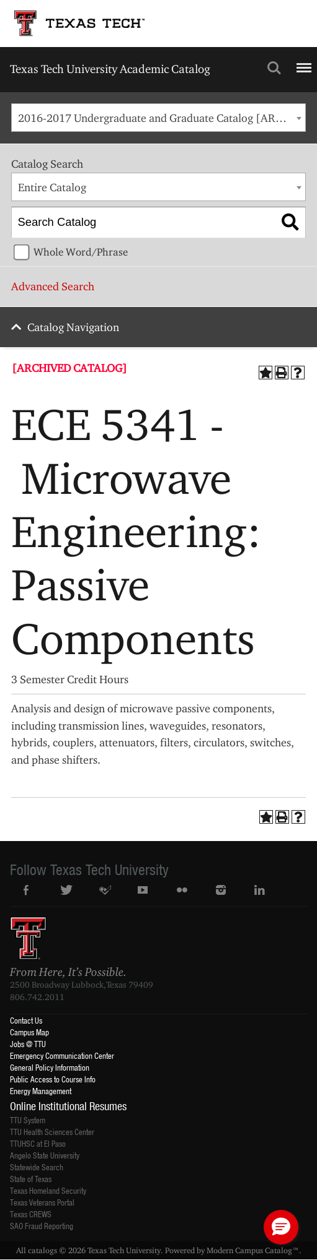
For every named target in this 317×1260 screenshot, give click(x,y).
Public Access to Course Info (53, 1079)
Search (274, 68)
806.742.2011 (37, 997)
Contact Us (26, 1020)
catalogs (42, 1250)
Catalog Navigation (73, 327)
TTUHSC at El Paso (38, 1143)
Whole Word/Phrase (80, 252)
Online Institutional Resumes (68, 1106)
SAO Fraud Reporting (41, 1225)
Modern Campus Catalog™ (253, 1250)
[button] (281, 1227)
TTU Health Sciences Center (52, 1131)
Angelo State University (44, 1155)
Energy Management (40, 1090)
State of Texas (30, 1178)
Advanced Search (52, 286)
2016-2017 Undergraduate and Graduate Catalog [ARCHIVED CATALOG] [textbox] (161, 118)
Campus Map (29, 1032)
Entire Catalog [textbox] (52, 187)
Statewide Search (36, 1167)
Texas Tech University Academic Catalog (110, 68)
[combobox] (158, 117)
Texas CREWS (30, 1214)
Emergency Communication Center (62, 1055)
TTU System (27, 1120)
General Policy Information (49, 1067)
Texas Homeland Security (48, 1190)
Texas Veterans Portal (42, 1202)
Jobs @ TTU (28, 1043)
